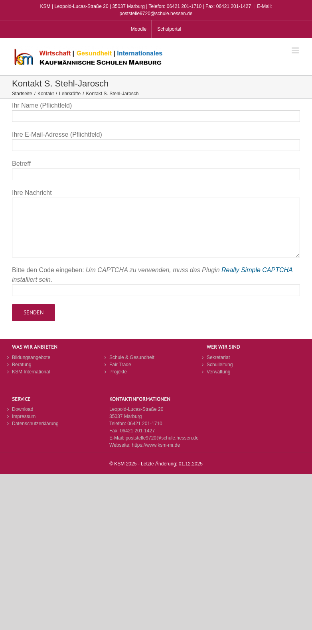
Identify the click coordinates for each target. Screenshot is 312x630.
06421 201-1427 (137, 431)
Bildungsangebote (31, 357)
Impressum (24, 416)
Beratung (22, 364)
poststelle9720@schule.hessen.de (162, 438)
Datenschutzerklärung (35, 423)
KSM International (31, 372)
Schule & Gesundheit (131, 357)
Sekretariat (218, 357)
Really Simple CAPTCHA (256, 270)
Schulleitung (220, 364)
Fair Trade (120, 364)
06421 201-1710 (144, 423)
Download (22, 409)
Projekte (118, 372)
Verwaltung (218, 372)
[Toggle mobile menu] (296, 50)
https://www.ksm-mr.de (156, 445)
